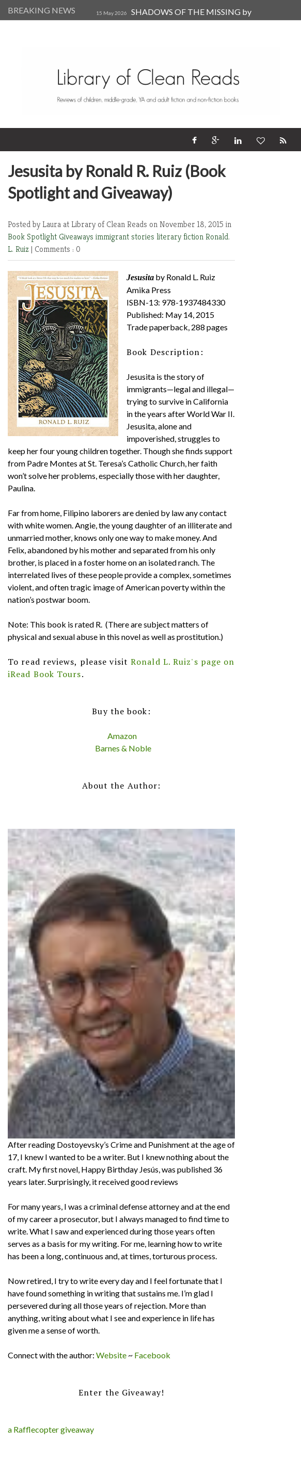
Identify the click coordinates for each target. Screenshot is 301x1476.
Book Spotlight (33, 236)
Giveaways (77, 236)
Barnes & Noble (123, 748)
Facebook (152, 1355)
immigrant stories (126, 236)
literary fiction (180, 236)
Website (111, 1355)
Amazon (122, 736)
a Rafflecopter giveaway (51, 1429)
